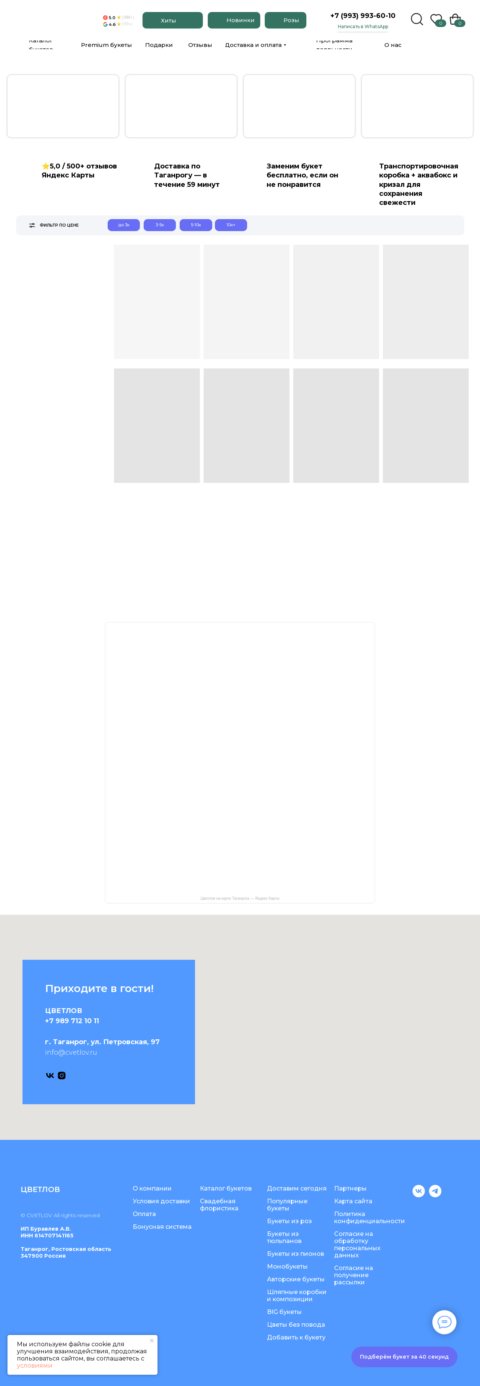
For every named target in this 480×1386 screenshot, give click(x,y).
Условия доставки (161, 1201)
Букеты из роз (289, 1221)
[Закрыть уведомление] (152, 1340)
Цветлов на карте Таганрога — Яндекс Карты (240, 898)
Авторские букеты (296, 1279)
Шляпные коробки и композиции (297, 1295)
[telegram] (435, 1195)
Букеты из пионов (295, 1253)
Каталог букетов (226, 1188)
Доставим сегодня (297, 1188)
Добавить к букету (296, 1337)
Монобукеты (287, 1266)
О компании (152, 1188)
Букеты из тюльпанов (284, 1237)
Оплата (144, 1214)
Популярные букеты (287, 1205)
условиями (34, 1365)
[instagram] (61, 1075)
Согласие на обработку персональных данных (357, 1244)
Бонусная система (162, 1226)
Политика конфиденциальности (369, 1217)
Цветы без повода (296, 1324)
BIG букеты (284, 1311)
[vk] (50, 1075)
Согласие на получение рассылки (353, 1275)
